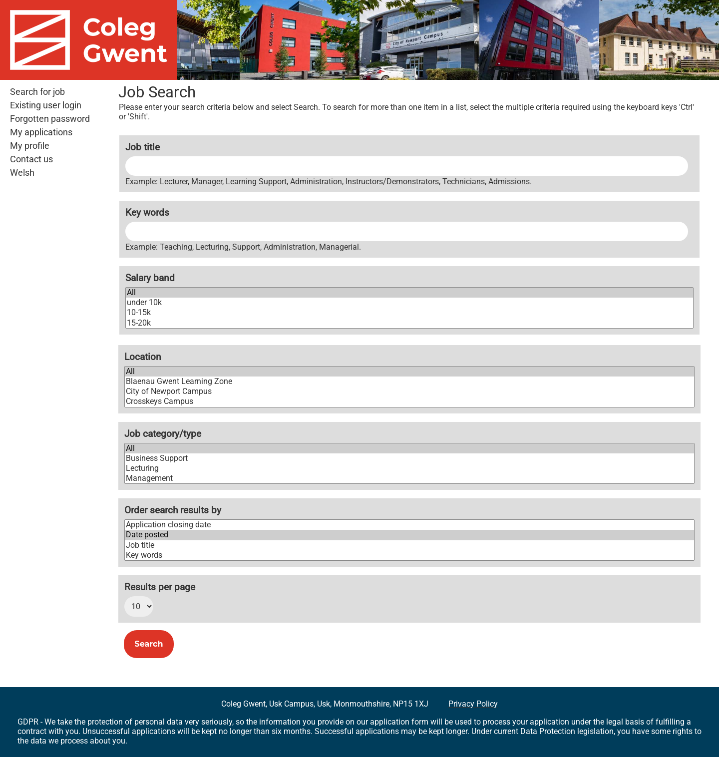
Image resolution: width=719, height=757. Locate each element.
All (409, 293)
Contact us (31, 159)
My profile (29, 146)
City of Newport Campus (409, 391)
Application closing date (409, 525)
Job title (142, 147)
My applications (41, 132)
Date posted (409, 535)
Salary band (150, 278)
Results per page (159, 587)
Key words (147, 212)
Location (142, 357)
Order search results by (172, 510)
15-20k (409, 323)
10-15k (409, 313)
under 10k (409, 303)
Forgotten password (50, 119)
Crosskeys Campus (409, 401)
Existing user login (45, 105)
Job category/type (162, 433)
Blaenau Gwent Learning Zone (409, 381)
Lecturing (409, 468)
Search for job (37, 92)
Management (409, 478)
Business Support (409, 458)
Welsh (22, 173)
